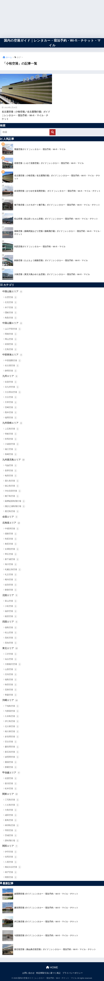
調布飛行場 (12, 840)
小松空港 (11, 606)
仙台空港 (11, 659)
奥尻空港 (11, 544)
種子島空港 (12, 496)
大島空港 (11, 810)
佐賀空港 (11, 382)
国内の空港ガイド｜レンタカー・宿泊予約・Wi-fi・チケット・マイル (52, 43)
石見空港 (11, 302)
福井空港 (11, 611)
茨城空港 (11, 835)
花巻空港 (11, 689)
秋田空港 (11, 684)
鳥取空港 (11, 317)
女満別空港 (12, 549)
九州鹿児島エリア (13, 459)
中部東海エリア (12, 355)
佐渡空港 (11, 778)
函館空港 (11, 534)
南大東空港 (12, 731)
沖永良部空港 (13, 491)
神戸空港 (11, 872)
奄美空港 (11, 475)
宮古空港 (11, 741)
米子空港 (11, 307)
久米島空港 (12, 716)
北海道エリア (11, 523)
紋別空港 (11, 584)
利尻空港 (11, 539)
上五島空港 (12, 428)
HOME (52, 967)
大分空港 (11, 397)
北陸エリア (10, 595)
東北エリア (10, 648)
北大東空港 (12, 726)
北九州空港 (12, 387)
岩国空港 (11, 344)
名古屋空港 (12, 365)
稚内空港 (11, 579)
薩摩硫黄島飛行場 (15, 501)
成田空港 (11, 815)
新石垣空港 (12, 752)
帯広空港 (11, 554)
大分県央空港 (13, 392)
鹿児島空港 (12, 511)
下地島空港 (12, 706)
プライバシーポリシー (72, 973)
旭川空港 (11, 564)
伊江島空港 (12, 721)
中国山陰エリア (12, 291)
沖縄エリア (10, 700)
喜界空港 (11, 470)
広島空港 (11, 349)
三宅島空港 (12, 799)
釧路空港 (11, 590)
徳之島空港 (12, 486)
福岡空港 (11, 417)
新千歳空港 (12, 559)
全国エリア (10, 516)
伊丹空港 (11, 851)
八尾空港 (11, 862)
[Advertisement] (52, 19)
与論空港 (11, 465)
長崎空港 (11, 454)
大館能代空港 (13, 664)
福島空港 (11, 679)
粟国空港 (11, 762)
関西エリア (10, 846)
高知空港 (11, 643)
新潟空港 (11, 783)
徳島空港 (11, 627)
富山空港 (11, 601)
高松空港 (11, 637)
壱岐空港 (11, 434)
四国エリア (10, 622)
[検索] (52, 132)
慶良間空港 (12, 747)
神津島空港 (12, 825)
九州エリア (10, 376)
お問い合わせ (28, 973)
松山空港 (11, 632)
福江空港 (11, 449)
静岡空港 (11, 370)
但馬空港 (11, 857)
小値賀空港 (12, 444)
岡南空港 (11, 334)
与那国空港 (12, 711)
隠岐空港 (11, 312)
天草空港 (11, 402)
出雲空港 (11, 297)
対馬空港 (11, 439)
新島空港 (11, 820)
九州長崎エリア (12, 423)
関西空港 (11, 877)
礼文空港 (11, 574)
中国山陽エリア (12, 323)
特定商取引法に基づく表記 (48, 973)
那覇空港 (11, 767)
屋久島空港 (12, 481)
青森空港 (11, 695)
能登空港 (11, 616)
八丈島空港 (12, 805)
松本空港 (11, 788)
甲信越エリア (11, 772)
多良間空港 (12, 736)
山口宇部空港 (13, 329)
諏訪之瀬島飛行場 (15, 506)
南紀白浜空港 (13, 867)
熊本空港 (11, 412)
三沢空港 (11, 654)
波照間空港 (12, 757)
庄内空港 (11, 674)
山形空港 (11, 669)
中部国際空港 (13, 360)
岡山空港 (11, 339)
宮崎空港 (11, 407)
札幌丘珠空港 (13, 569)
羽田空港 (11, 830)
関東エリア (10, 794)
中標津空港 (12, 528)
